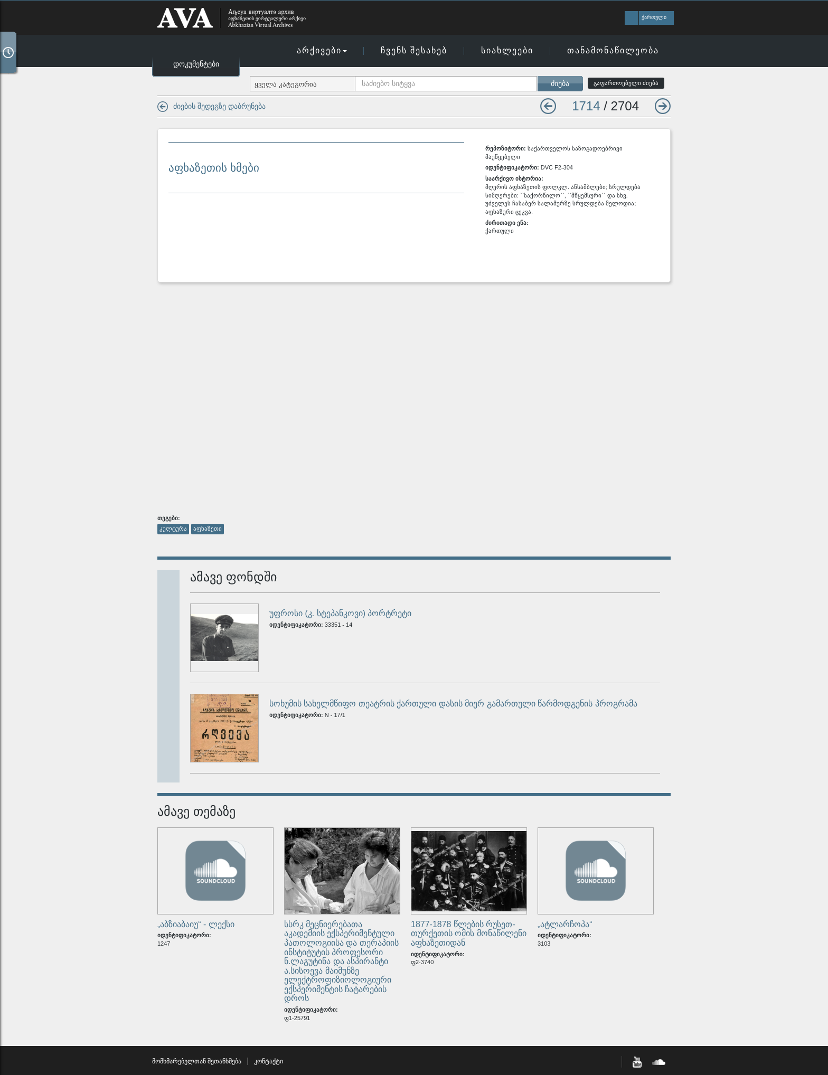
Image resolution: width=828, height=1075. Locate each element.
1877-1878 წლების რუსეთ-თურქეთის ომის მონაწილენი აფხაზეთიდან (468, 933)
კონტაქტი (268, 1061)
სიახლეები (507, 50)
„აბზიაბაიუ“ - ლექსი (195, 924)
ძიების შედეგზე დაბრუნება (219, 106)
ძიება (560, 83)
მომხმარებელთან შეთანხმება (196, 1061)
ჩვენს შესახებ (414, 50)
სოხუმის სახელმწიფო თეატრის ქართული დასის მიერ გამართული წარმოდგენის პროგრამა (453, 703)
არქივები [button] (322, 50)
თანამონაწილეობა (613, 50)
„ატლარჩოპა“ (565, 924)
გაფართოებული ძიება (626, 83)
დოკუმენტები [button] (196, 64)
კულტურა (173, 528)
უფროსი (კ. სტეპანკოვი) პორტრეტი (340, 613)
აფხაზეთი (207, 528)
